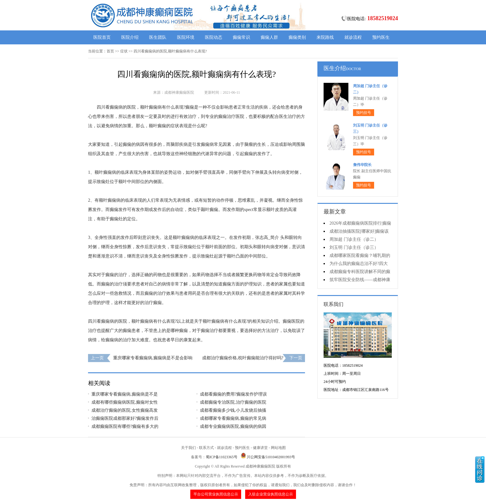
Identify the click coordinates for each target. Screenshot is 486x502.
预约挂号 (363, 112)
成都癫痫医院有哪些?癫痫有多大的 (124, 426)
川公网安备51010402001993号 (271, 457)
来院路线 (325, 37)
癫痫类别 (297, 37)
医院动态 (213, 37)
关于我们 (188, 448)
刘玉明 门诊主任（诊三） (353, 247)
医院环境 (185, 37)
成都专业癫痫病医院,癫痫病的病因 (233, 426)
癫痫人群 (269, 37)
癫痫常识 (241, 37)
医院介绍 (130, 37)
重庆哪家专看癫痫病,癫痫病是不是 (124, 394)
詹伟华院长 (362, 165)
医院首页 (102, 37)
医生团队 (157, 37)
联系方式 (206, 448)
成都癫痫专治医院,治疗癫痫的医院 (233, 402)
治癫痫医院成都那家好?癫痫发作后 (124, 418)
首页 (110, 51)
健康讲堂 (260, 448)
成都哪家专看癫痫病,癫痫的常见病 (233, 418)
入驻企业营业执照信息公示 (270, 494)
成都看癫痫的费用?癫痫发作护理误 (233, 394)
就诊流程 (353, 37)
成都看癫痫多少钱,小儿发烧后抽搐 (233, 410)
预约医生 (381, 37)
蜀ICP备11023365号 (221, 457)
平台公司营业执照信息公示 (215, 494)
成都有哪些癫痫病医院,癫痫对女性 (124, 402)
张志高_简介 (267, 237)
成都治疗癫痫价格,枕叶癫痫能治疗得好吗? (242, 358)
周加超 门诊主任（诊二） (353, 239)
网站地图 (278, 448)
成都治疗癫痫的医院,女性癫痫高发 (124, 410)
